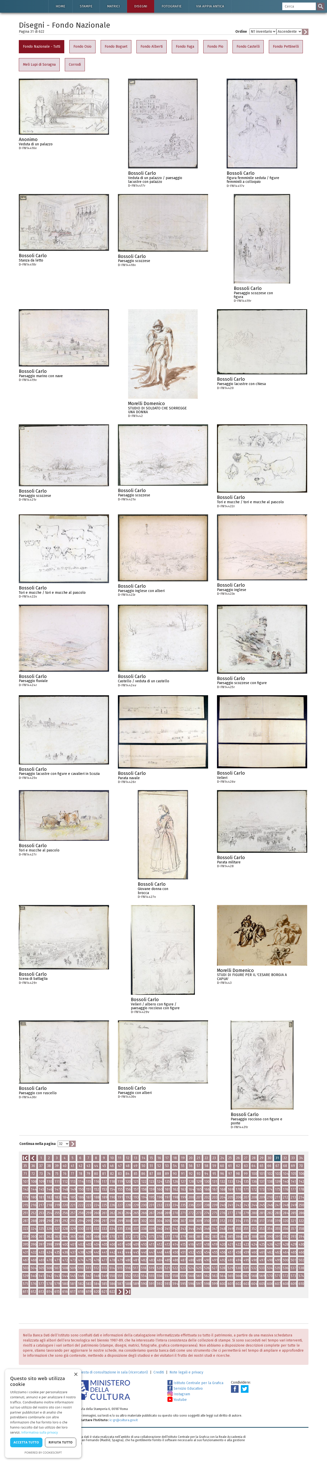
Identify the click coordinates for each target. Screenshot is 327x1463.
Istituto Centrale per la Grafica (195, 1383)
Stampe (86, 6)
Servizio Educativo (185, 1388)
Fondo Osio (82, 46)
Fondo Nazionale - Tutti (41, 46)
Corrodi (75, 64)
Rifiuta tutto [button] (61, 1442)
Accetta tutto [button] (26, 1442)
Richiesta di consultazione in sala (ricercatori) (111, 1372)
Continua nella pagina (37, 1144)
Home (60, 6)
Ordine (241, 31)
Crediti (158, 1372)
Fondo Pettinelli (286, 46)
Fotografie (172, 6)
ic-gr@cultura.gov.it (124, 1420)
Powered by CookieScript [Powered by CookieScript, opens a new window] (43, 1452)
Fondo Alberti (152, 46)
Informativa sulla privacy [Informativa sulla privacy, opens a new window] (39, 1432)
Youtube (177, 1400)
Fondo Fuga (185, 46)
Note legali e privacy (186, 1372)
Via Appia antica (210, 6)
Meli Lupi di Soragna (39, 64)
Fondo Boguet (116, 46)
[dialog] (43, 1413)
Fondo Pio (215, 46)
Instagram (178, 1394)
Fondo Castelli (248, 46)
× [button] (75, 1375)
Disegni (140, 6)
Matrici (113, 6)
